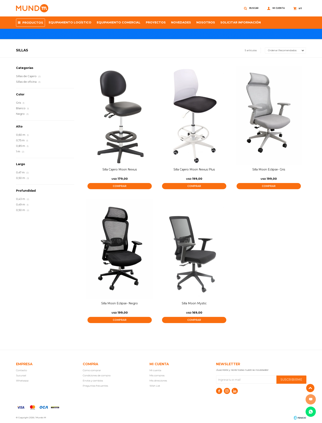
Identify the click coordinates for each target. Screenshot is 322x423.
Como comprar (92, 370)
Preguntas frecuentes (95, 385)
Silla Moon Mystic (194, 303)
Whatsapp (22, 380)
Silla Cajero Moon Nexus (119, 169)
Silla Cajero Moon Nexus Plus (194, 169)
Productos (32, 22)
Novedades (181, 22)
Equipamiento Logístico (70, 22)
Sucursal (21, 375)
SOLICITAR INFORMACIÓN (240, 22)
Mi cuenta (155, 370)
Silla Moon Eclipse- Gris (268, 169)
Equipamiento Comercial (118, 22)
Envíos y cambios (93, 380)
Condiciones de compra (96, 375)
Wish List (155, 385)
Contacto (21, 370)
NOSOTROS (205, 22)
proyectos (156, 22)
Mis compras (157, 375)
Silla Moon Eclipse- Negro (119, 303)
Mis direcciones (158, 380)
